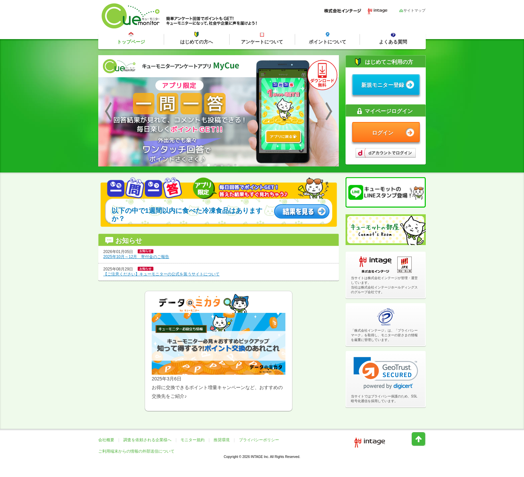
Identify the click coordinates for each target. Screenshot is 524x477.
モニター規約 (192, 440)
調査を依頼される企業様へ (147, 440)
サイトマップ (412, 10)
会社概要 (106, 440)
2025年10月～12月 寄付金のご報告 (136, 256)
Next (329, 111)
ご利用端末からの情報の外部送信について (136, 451)
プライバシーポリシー (259, 440)
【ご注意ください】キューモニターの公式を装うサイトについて (161, 274)
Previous (108, 111)
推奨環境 (222, 440)
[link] (385, 373)
